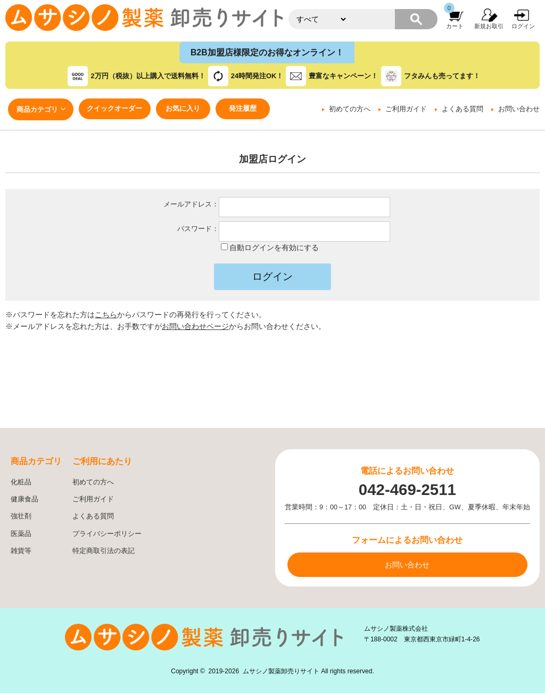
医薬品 (21, 534)
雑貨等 (21, 551)
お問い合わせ (519, 109)
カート (455, 26)
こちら (106, 314)
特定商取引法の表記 (103, 551)
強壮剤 (21, 516)
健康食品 (24, 499)
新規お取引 (488, 26)
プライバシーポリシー (107, 534)
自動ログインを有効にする (274, 247)
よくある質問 (462, 109)
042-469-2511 (407, 489)
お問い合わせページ (195, 326)
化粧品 (21, 482)
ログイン (523, 26)
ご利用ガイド (406, 109)
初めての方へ (349, 109)
